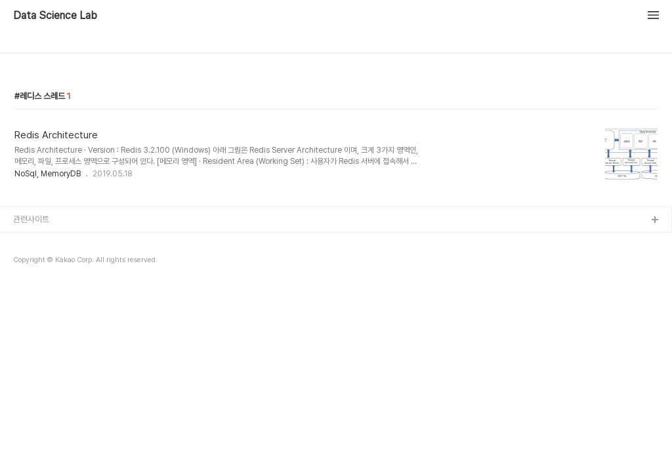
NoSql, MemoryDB (47, 173)
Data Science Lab (55, 16)
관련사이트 (31, 219)
